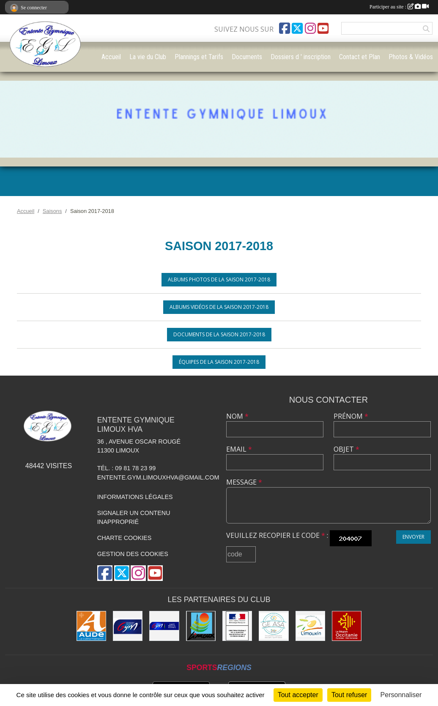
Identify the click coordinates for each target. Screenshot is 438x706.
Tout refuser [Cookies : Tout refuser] (349, 694)
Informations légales (135, 496)
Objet (346, 449)
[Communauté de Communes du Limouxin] (310, 626)
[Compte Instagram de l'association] (310, 28)
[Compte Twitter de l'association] (297, 28)
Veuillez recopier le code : (277, 535)
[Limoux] (201, 626)
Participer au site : (399, 7)
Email (239, 449)
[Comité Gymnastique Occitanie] (164, 626)
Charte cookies (124, 537)
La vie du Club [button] (147, 57)
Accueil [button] (111, 57)
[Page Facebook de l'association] (284, 28)
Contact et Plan (359, 57)
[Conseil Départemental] (91, 626)
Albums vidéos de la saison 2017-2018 (219, 307)
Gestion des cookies (132, 554)
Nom (237, 416)
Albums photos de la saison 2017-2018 (219, 279)
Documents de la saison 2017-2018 (219, 334)
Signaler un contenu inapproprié (133, 518)
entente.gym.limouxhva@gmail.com (158, 477)
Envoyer (413, 536)
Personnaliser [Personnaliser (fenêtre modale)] (401, 694)
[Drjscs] (237, 626)
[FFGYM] (127, 626)
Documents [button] (247, 57)
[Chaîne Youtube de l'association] (323, 28)
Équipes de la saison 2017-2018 (219, 361)
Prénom (351, 416)
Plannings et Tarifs (199, 57)
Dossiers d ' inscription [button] (301, 57)
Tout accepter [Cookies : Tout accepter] (298, 694)
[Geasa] (273, 626)
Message (244, 482)
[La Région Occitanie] (346, 626)
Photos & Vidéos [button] (411, 57)
